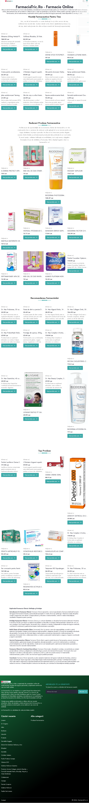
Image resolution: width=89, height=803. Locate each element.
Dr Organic (4, 724)
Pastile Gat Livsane (7, 791)
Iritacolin (3, 734)
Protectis (4, 738)
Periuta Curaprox (6, 784)
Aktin (2, 727)
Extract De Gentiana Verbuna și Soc (12, 745)
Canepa (3, 781)
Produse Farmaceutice (38, 720)
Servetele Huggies (7, 741)
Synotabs (4, 752)
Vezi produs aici (9, 49)
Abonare (82, 692)
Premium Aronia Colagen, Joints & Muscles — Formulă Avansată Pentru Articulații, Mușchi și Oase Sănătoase (14, 771)
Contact (3, 800)
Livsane (3, 720)
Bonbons (4, 731)
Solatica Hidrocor (6, 788)
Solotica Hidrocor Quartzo (9, 766)
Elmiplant (4, 748)
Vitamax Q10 (5, 762)
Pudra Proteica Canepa (8, 759)
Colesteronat (5, 777)
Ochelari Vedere (6, 755)
